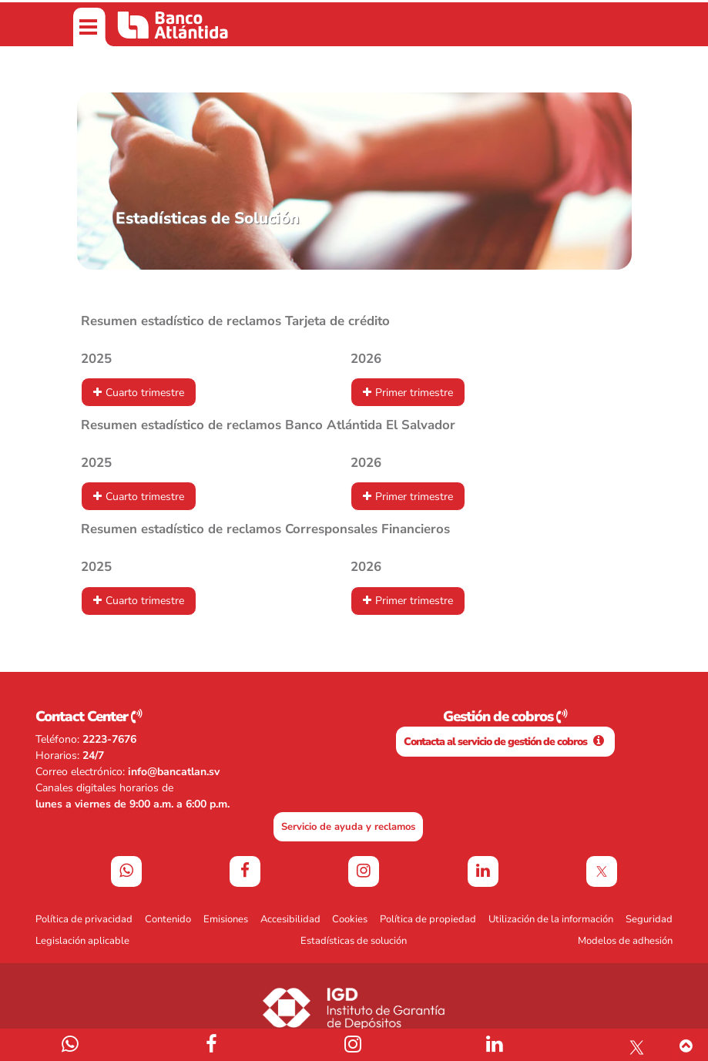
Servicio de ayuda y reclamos (348, 827)
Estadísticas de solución (353, 941)
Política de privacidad (84, 919)
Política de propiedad (428, 919)
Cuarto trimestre (145, 392)
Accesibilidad (290, 919)
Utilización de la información (550, 919)
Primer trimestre (414, 392)
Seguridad (649, 919)
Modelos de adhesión (625, 941)
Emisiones (225, 919)
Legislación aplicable (82, 941)
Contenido (168, 919)
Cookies (349, 919)
